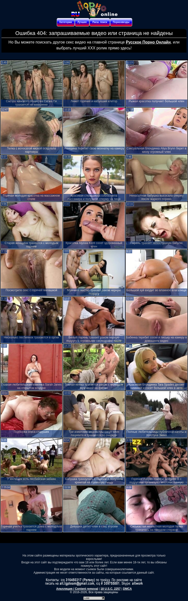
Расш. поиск (99, 22)
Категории (65, 22)
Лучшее (82, 22)
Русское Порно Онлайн (148, 42)
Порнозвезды (121, 22)
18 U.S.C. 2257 (111, 588)
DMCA (127, 588)
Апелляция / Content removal (77, 588)
